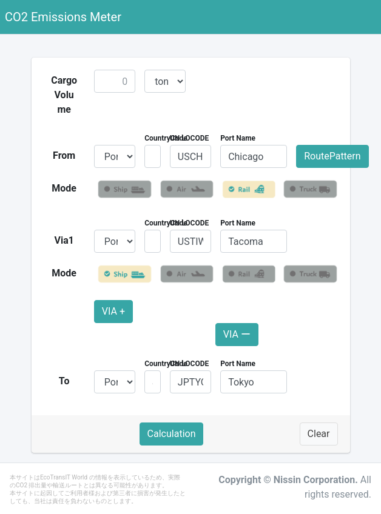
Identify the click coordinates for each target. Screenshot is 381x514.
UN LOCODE (189, 138)
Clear (319, 433)
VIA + (113, 311)
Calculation (171, 433)
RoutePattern (332, 156)
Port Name (237, 138)
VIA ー (237, 334)
